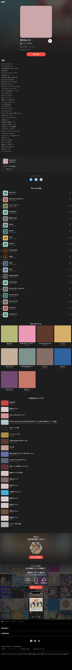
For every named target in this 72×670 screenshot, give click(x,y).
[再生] (50, 41)
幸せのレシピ (13, 160)
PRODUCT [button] (5, 628)
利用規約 (3, 649)
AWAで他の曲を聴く (36, 557)
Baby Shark (9, 343)
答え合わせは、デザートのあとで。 (27, 343)
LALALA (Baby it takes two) (45, 343)
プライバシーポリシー (12, 649)
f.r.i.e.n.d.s (62, 343)
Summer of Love (9, 389)
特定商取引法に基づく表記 (39, 649)
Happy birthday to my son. (27, 366)
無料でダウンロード (36, 587)
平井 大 (30, 43)
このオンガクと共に (9, 366)
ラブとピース (45, 366)
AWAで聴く (36, 54)
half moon (62, 366)
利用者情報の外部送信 (25, 649)
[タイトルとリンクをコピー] (41, 179)
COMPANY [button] (5, 633)
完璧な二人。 (27, 389)
